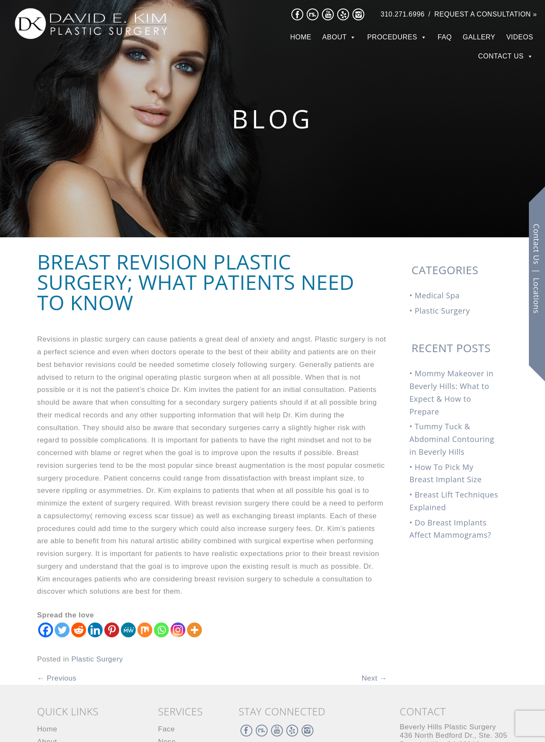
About (334, 37)
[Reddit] (78, 630)
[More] (194, 630)
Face (166, 729)
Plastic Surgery (97, 659)
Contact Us (501, 56)
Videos (519, 37)
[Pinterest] (111, 630)
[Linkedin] (95, 630)
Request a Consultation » (485, 14)
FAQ (445, 37)
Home (300, 37)
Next (374, 678)
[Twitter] (62, 630)
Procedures (392, 37)
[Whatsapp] (161, 630)
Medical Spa (437, 295)
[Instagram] (177, 630)
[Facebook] (45, 630)
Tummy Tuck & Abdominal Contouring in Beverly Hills (451, 439)
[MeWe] (128, 630)
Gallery (479, 37)
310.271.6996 (402, 14)
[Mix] (144, 630)
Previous (57, 678)
